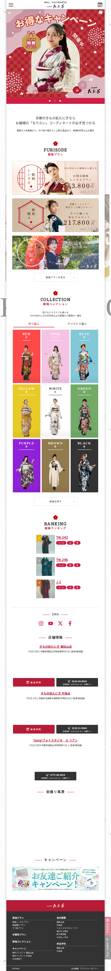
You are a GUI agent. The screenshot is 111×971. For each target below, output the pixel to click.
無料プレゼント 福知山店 (23, 952)
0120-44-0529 (77, 683)
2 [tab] (55, 101)
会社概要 (61, 917)
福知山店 (60, 922)
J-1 (58, 581)
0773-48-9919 (55, 776)
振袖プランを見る (55, 277)
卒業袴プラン (19, 934)
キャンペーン (19, 948)
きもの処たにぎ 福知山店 (55, 646)
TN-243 (62, 537)
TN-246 (62, 559)
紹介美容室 (61, 934)
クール (61, 542)
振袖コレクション (21, 941)
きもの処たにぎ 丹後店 (55, 693)
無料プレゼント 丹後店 (22, 955)
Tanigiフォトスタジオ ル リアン (55, 740)
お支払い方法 (62, 937)
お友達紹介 (17, 958)
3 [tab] (60, 101)
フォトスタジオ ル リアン (67, 928)
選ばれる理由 (62, 931)
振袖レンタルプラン (20, 922)
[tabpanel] (55, 53)
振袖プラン (18, 917)
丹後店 (59, 925)
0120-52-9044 (77, 729)
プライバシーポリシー (89, 968)
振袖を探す (55, 501)
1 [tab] (50, 101)
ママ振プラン (18, 928)
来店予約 (107, 928)
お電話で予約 (107, 949)
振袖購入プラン (19, 925)
